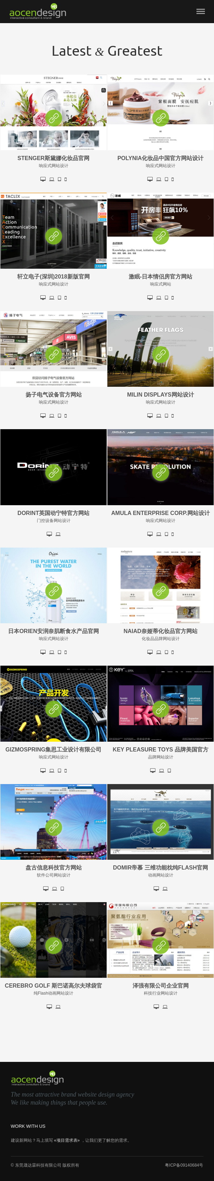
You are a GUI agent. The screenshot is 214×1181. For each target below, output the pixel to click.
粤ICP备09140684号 (184, 1165)
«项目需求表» (67, 1140)
